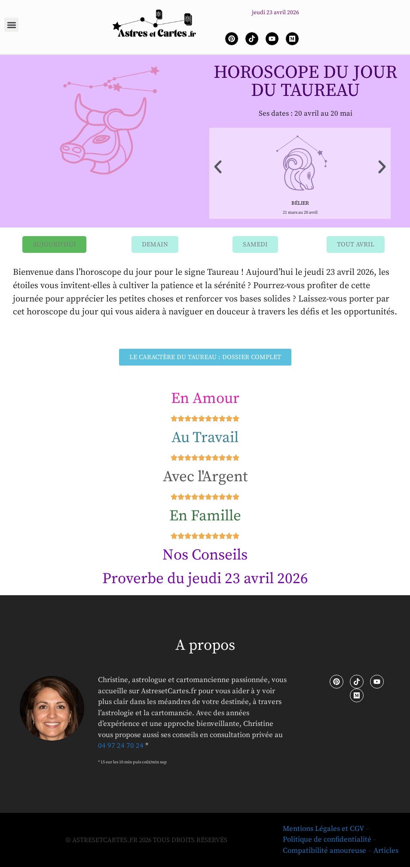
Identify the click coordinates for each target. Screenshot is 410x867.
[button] (11, 25)
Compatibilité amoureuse (324, 850)
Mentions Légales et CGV (323, 828)
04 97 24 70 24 (121, 745)
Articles (385, 850)
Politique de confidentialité (327, 839)
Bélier (300, 203)
